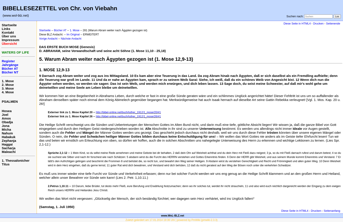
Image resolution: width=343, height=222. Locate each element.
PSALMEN (10, 101)
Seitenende (333, 23)
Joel (5, 114)
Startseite (9, 25)
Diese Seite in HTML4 (297, 23)
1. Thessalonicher (16, 160)
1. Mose (8, 81)
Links (6, 29)
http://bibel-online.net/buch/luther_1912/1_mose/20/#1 (128, 112)
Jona (5, 126)
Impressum (10, 40)
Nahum (7, 133)
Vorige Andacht (48, 38)
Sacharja (9, 148)
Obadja (7, 122)
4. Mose (8, 92)
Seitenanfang (332, 210)
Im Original (73, 34)
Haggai (7, 144)
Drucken (318, 23)
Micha (6, 129)
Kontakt (8, 32)
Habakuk (9, 137)
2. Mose (8, 85)
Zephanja (9, 140)
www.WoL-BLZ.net (172, 215)
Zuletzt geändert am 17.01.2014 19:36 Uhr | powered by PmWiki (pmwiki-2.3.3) (172, 220)
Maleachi (9, 152)
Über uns (9, 36)
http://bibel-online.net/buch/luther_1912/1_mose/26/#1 (128, 116)
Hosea (7, 111)
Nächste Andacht (71, 38)
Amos (6, 118)
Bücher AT (60, 30)
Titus (6, 164)
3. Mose (8, 88)
